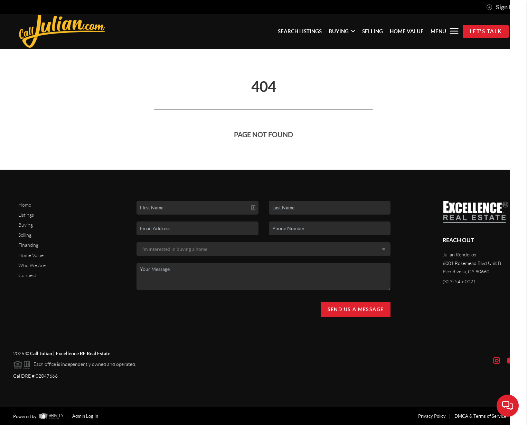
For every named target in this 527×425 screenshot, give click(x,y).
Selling (24, 235)
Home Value (31, 255)
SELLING (372, 31)
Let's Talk (486, 31)
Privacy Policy (432, 416)
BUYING (342, 31)
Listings (26, 215)
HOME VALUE (407, 31)
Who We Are (32, 265)
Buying (25, 225)
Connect (27, 275)
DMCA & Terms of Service (480, 416)
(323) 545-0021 (459, 281)
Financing (28, 245)
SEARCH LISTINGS (300, 31)
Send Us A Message (356, 309)
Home (24, 205)
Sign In (500, 7)
